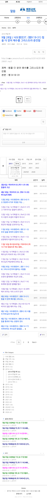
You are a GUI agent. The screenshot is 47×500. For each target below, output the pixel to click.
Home (6, 18)
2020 (24, 168)
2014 (17, 163)
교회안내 (17, 18)
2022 (37, 168)
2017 (37, 163)
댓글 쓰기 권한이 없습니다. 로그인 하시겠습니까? (19, 133)
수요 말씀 (12, 159)
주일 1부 (20, 159)
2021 (30, 168)
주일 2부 (29, 159)
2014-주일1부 (15, 168)
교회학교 (39, 18)
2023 (9, 404)
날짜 (43, 180)
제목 (16, 180)
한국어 (40, 2)
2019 (9, 394)
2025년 (25, 172)
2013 (10, 163)
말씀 (12, 11)
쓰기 (42, 335)
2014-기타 (15, 176)
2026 (33, 172)
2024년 (9, 407)
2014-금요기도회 (15, 174)
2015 (24, 163)
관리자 (4, 44)
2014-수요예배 (14, 172)
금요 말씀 (38, 159)
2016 (30, 163)
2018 (9, 392)
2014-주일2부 (15, 170)
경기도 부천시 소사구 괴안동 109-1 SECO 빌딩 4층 (23, 491)
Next (34, 342)
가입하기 (29, 2)
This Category (9, 352)
